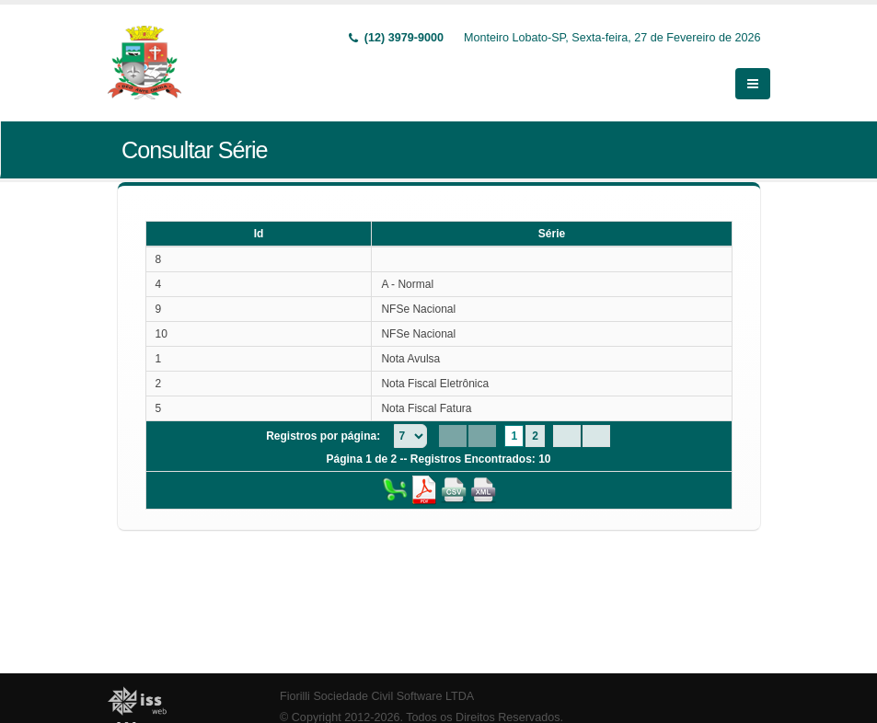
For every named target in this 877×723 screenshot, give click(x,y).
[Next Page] (567, 436)
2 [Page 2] (535, 436)
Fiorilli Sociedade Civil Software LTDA (377, 696)
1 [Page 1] (514, 436)
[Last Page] (596, 436)
